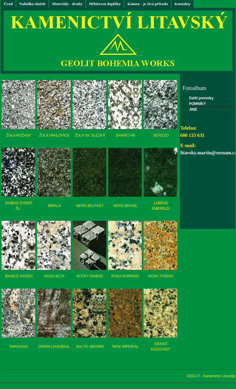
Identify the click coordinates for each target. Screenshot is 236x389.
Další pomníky (201, 98)
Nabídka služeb (32, 4)
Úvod (8, 4)
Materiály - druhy (67, 4)
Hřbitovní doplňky (105, 4)
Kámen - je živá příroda (147, 4)
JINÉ (193, 109)
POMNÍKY (197, 104)
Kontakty (183, 4)
